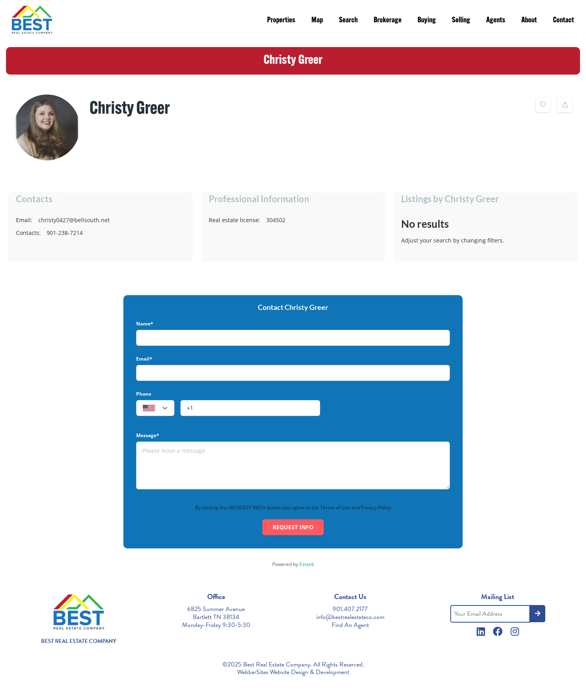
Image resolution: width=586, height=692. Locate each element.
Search (348, 20)
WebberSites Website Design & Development (293, 672)
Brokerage (388, 20)
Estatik (306, 564)
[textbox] (155, 408)
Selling (461, 20)
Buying (427, 20)
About (529, 20)
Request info (293, 527)
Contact (563, 20)
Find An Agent (350, 625)
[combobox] (155, 408)
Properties (281, 20)
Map (317, 20)
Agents (495, 20)
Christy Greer (129, 109)
